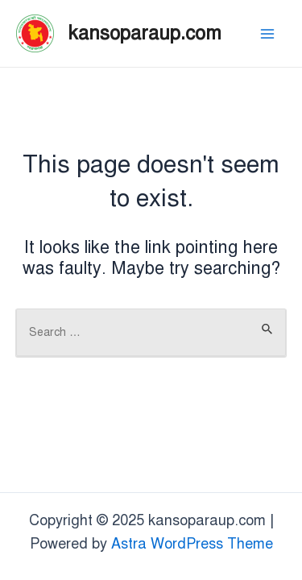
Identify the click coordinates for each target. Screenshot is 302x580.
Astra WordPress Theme (192, 544)
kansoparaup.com (144, 33)
